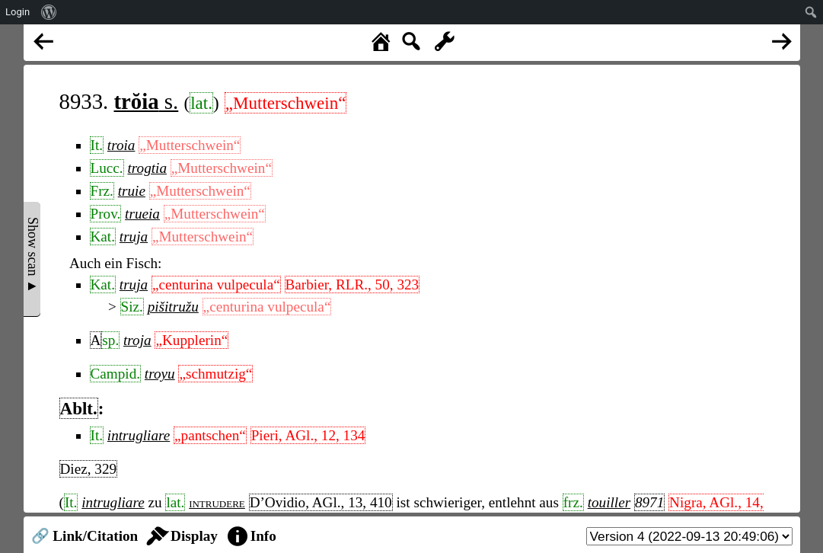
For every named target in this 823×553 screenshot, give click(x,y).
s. (146, 101)
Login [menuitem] (17, 12)
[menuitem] (49, 12)
